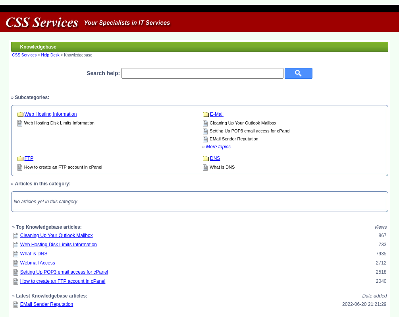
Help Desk (50, 55)
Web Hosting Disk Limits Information (59, 123)
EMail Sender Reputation (234, 138)
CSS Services (24, 55)
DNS (215, 158)
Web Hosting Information (51, 114)
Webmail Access (37, 263)
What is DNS (222, 167)
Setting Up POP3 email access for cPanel (250, 130)
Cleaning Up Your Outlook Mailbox (243, 123)
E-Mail (217, 114)
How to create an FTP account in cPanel (63, 167)
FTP (29, 158)
